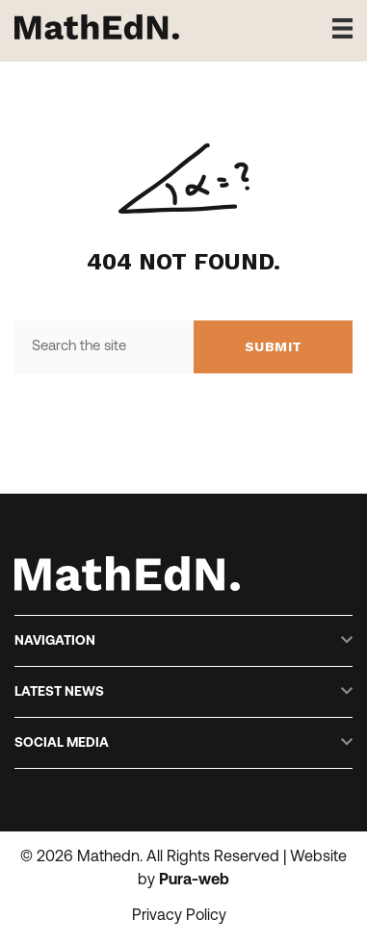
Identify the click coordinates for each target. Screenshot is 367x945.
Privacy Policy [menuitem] (179, 916)
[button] (347, 640)
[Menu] (336, 28)
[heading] (172, 640)
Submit (273, 346)
